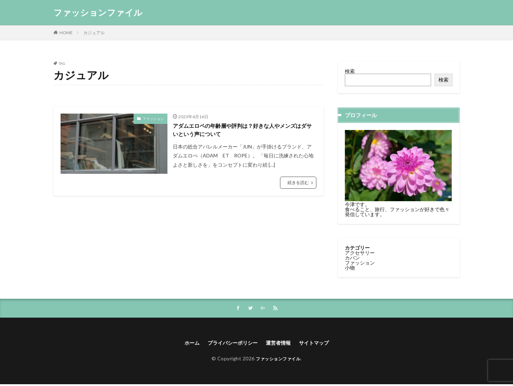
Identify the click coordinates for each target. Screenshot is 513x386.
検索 (350, 71)
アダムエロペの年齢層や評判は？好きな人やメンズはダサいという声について (243, 131)
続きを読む (298, 185)
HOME (66, 32)
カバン (352, 257)
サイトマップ (320, 343)
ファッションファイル (97, 12)
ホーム (184, 343)
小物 (350, 267)
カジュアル (94, 32)
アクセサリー (360, 252)
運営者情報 (280, 343)
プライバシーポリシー (229, 343)
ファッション (153, 118)
